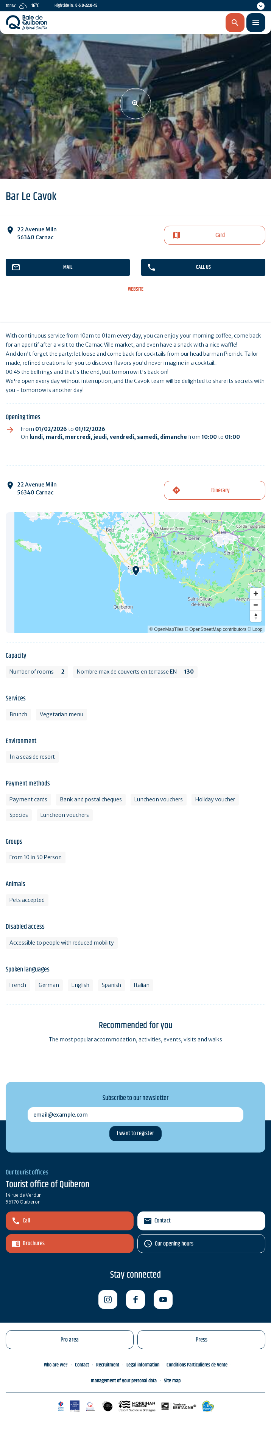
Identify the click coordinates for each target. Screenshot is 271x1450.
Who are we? (56, 1365)
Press (201, 1340)
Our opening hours (174, 1244)
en (195, 23)
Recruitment (107, 1365)
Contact (162, 1220)
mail (67, 267)
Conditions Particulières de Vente (197, 1365)
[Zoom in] (256, 593)
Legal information (142, 1365)
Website (135, 289)
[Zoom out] (256, 604)
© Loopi (255, 629)
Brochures (34, 1243)
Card (220, 235)
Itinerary (220, 490)
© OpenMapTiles (167, 629)
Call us (203, 267)
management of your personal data (124, 1381)
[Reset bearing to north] (256, 616)
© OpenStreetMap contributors (215, 629)
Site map (172, 1381)
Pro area (70, 1340)
